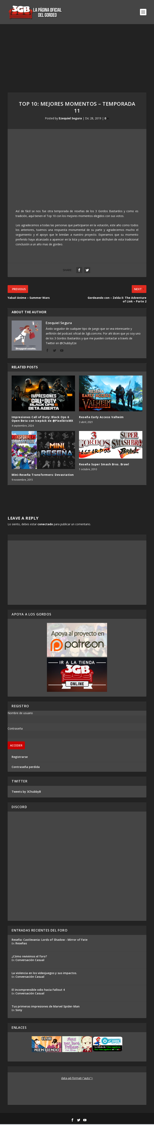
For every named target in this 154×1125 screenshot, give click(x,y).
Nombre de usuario (20, 714)
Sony (18, 1011)
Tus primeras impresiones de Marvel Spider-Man (46, 1007)
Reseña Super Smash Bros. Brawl (104, 465)
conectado (45, 525)
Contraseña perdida (26, 768)
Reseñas (21, 944)
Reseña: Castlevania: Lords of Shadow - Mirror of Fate (49, 940)
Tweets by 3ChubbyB (26, 792)
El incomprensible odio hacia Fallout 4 (38, 990)
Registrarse (20, 758)
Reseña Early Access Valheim (101, 418)
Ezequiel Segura (70, 119)
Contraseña (15, 729)
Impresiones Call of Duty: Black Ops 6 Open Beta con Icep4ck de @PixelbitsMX (42, 419)
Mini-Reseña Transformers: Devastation (43, 475)
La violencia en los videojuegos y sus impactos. (44, 974)
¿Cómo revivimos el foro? (29, 957)
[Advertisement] (77, 55)
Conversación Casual (29, 961)
